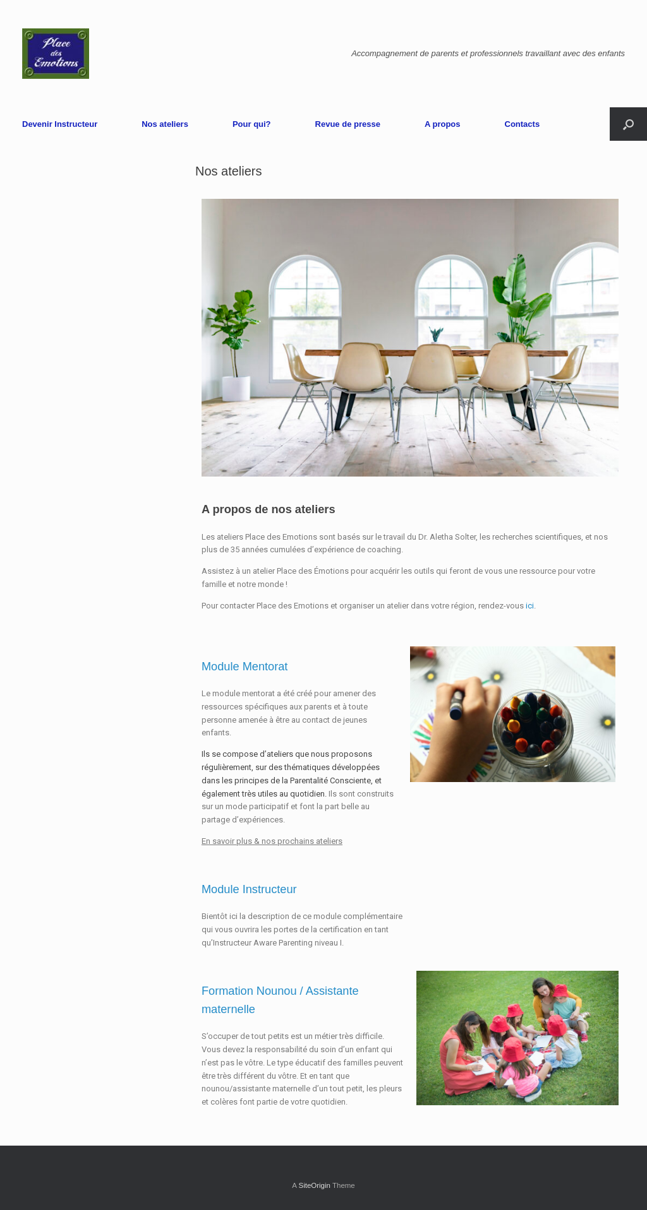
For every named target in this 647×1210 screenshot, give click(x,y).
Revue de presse (347, 124)
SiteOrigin (314, 1185)
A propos (443, 124)
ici (530, 605)
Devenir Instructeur (59, 124)
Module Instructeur (249, 889)
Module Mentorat (244, 666)
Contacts (522, 124)
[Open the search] (628, 124)
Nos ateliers (165, 124)
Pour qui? (252, 124)
